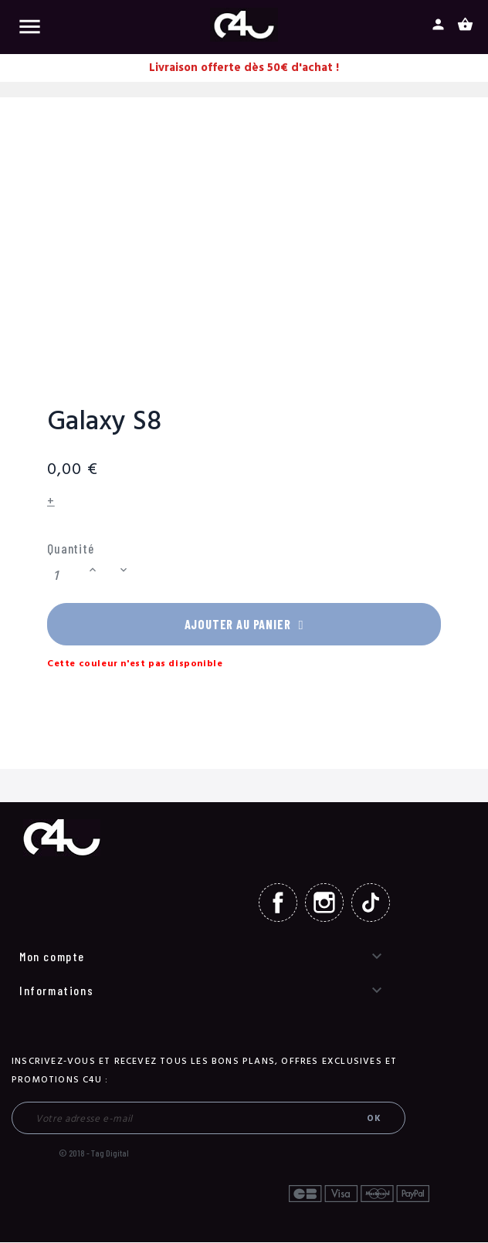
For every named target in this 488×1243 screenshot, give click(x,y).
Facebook (278, 903)
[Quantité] (65, 576)
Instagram (324, 903)
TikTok (370, 903)
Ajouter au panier (244, 624)
